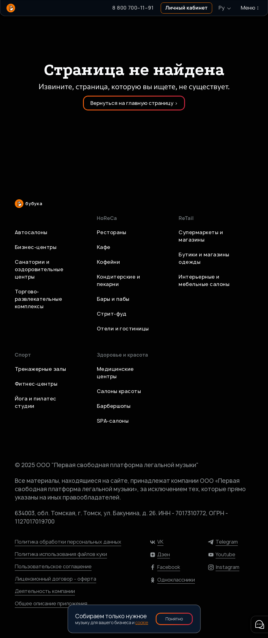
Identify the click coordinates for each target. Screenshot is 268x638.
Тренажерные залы (40, 369)
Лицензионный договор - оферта (55, 578)
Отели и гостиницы (123, 328)
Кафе (103, 247)
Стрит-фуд (112, 313)
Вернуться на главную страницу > (134, 103)
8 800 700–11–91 (133, 7)
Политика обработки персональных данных (68, 541)
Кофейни (108, 262)
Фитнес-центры (36, 383)
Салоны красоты (119, 391)
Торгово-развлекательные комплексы (38, 299)
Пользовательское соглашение (53, 566)
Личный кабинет (186, 7)
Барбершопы (114, 406)
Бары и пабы (113, 299)
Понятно (174, 619)
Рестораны (111, 232)
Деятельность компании (45, 591)
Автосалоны (31, 232)
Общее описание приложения (51, 603)
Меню (250, 7)
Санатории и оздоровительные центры (39, 269)
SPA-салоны (113, 420)
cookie (141, 622)
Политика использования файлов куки (61, 554)
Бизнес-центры (35, 247)
